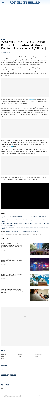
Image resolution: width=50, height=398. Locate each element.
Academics (3, 354)
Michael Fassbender (33, 231)
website (31, 100)
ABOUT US (3, 369)
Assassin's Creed (10, 231)
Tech (3, 39)
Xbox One (25, 231)
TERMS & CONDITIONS (19, 378)
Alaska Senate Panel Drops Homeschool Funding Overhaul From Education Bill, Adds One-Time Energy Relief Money (12, 291)
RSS (2, 388)
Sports (2, 356)
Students (20, 354)
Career (19, 356)
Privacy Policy (18, 396)
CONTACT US (17, 369)
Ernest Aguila (6, 52)
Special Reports (38, 354)
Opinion (2, 358)
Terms (5, 396)
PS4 (21, 231)
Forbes (11, 146)
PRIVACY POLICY (4, 378)
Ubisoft (17, 231)
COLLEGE (36, 356)
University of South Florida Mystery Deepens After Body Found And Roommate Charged (11, 275)
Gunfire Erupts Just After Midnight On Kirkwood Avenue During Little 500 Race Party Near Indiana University (11, 260)
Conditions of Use (11, 396)
